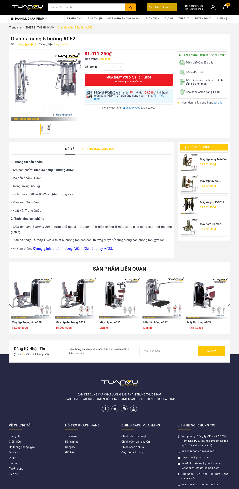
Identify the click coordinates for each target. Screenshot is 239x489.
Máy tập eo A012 (110, 322)
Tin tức (184, 18)
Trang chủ (74, 18)
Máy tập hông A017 (155, 322)
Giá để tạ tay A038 (97, 249)
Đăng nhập (71, 441)
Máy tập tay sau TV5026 (209, 181)
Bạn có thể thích (196, 147)
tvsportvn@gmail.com (196, 457)
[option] (46, 86)
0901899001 (208, 451)
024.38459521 (209, 484)
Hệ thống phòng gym (124, 18)
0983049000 (131, 107)
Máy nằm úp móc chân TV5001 (210, 224)
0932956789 (190, 484)
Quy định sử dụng (132, 452)
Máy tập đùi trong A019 (70, 322)
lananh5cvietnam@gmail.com (200, 467)
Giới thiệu (95, 18)
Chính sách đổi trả (133, 447)
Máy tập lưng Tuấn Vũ (213, 159)
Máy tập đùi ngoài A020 (27, 322)
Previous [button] (10, 304)
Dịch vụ (153, 18)
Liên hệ (222, 18)
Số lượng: (91, 66)
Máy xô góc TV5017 (212, 202)
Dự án (169, 18)
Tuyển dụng (203, 18)
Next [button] (229, 304)
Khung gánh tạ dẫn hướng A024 (57, 249)
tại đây (218, 102)
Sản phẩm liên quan (119, 269)
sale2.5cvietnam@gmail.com (200, 463)
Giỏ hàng (70, 452)
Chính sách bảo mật (134, 436)
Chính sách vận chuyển (136, 441)
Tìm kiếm (71, 436)
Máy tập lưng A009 (199, 322)
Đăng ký (212, 351)
